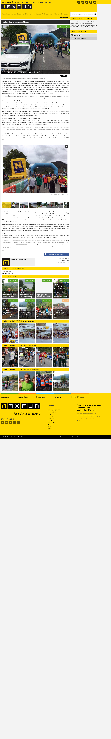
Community (64, 14)
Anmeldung (12, 14)
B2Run (49, 426)
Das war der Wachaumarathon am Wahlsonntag (26, 295)
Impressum (94, 437)
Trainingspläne (47, 14)
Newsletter (72, 437)
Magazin (5, 14)
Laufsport (63, 26)
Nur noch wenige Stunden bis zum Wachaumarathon (26, 315)
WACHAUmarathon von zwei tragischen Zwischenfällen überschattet (10, 313)
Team (84, 437)
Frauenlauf (50, 420)
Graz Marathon (52, 415)
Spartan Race (51, 417)
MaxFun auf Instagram (90, 2)
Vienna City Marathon (54, 409)
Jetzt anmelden (79, 31)
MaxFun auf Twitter (86, 2)
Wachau (32, 81)
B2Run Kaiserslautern (79, 38)
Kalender (28, 14)
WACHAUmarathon (21, 244)
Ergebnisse (20, 14)
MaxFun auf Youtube (82, 2)
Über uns (57, 14)
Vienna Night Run (52, 411)
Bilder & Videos (36, 14)
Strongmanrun (52, 424)
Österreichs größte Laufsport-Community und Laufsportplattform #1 (89, 407)
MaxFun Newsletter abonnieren (94, 2)
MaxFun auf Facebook (78, 2)
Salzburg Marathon (53, 413)
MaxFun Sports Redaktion (18, 259)
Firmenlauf (50, 428)
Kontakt (79, 437)
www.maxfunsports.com (11, 250)
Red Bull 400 (51, 418)
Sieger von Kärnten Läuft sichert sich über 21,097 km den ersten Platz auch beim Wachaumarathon (60, 290)
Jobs (88, 437)
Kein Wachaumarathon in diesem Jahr (9, 295)
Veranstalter (64, 17)
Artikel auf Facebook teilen (53, 254)
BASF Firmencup (78, 35)
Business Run (51, 422)
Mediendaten (64, 437)
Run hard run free (43, 317)
